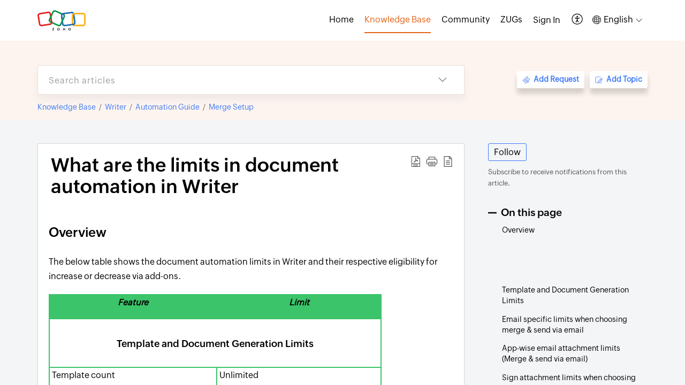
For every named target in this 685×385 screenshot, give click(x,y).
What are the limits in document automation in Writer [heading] (195, 176)
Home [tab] (341, 19)
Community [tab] (466, 19)
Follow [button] (507, 152)
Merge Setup (231, 107)
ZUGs (511, 19)
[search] (229, 80)
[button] (577, 20)
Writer (115, 107)
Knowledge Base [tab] (397, 19)
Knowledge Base (66, 107)
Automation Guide (167, 107)
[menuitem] (547, 20)
